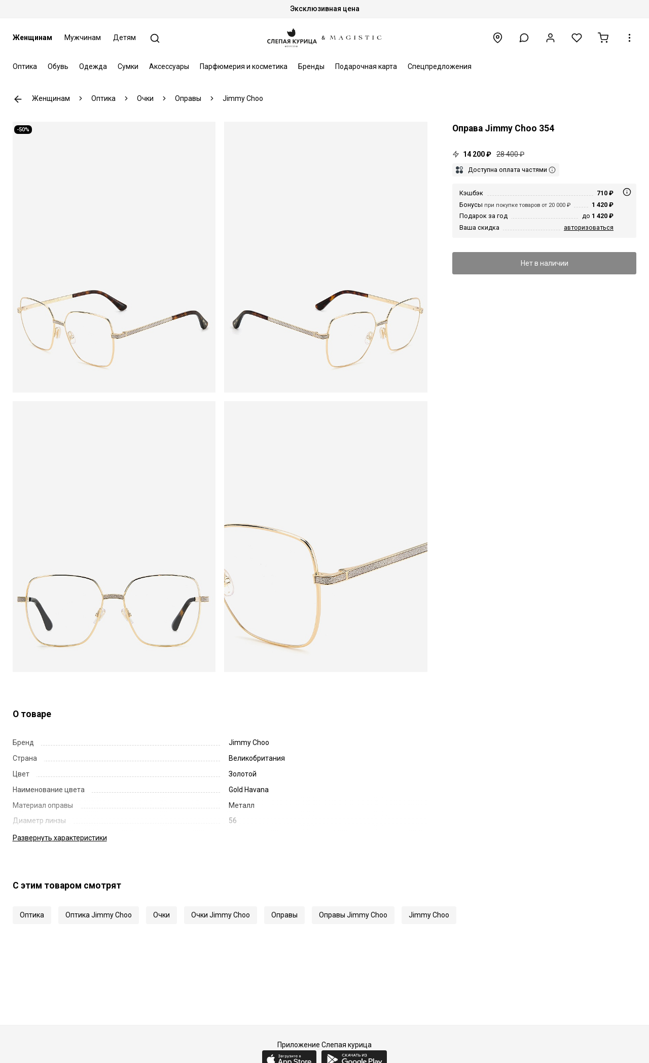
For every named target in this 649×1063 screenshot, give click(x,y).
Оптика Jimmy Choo (98, 915)
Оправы (284, 915)
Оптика (25, 66)
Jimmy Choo (429, 915)
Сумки (128, 66)
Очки (161, 915)
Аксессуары (169, 66)
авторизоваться (589, 227)
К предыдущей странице (18, 99)
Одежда (93, 66)
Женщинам (32, 37)
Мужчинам (82, 37)
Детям (124, 37)
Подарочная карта (366, 66)
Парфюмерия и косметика (243, 66)
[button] (524, 37)
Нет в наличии (544, 263)
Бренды (311, 66)
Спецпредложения (440, 66)
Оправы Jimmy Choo (353, 915)
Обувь (58, 66)
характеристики (60, 838)
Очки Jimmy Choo (220, 915)
